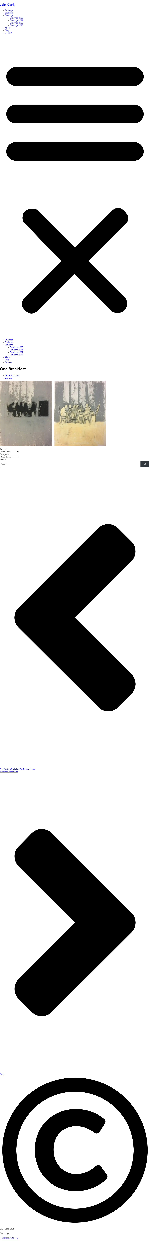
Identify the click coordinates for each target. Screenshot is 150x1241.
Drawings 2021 (16, 20)
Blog (7, 30)
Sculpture (9, 13)
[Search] (144, 464)
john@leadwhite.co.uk (9, 1237)
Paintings (9, 10)
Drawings (9, 15)
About (7, 28)
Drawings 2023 (16, 25)
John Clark (7, 5)
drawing (8, 378)
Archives (3, 449)
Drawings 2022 (16, 23)
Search (3, 459)
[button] (75, 186)
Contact (8, 33)
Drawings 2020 (16, 18)
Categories (4, 454)
